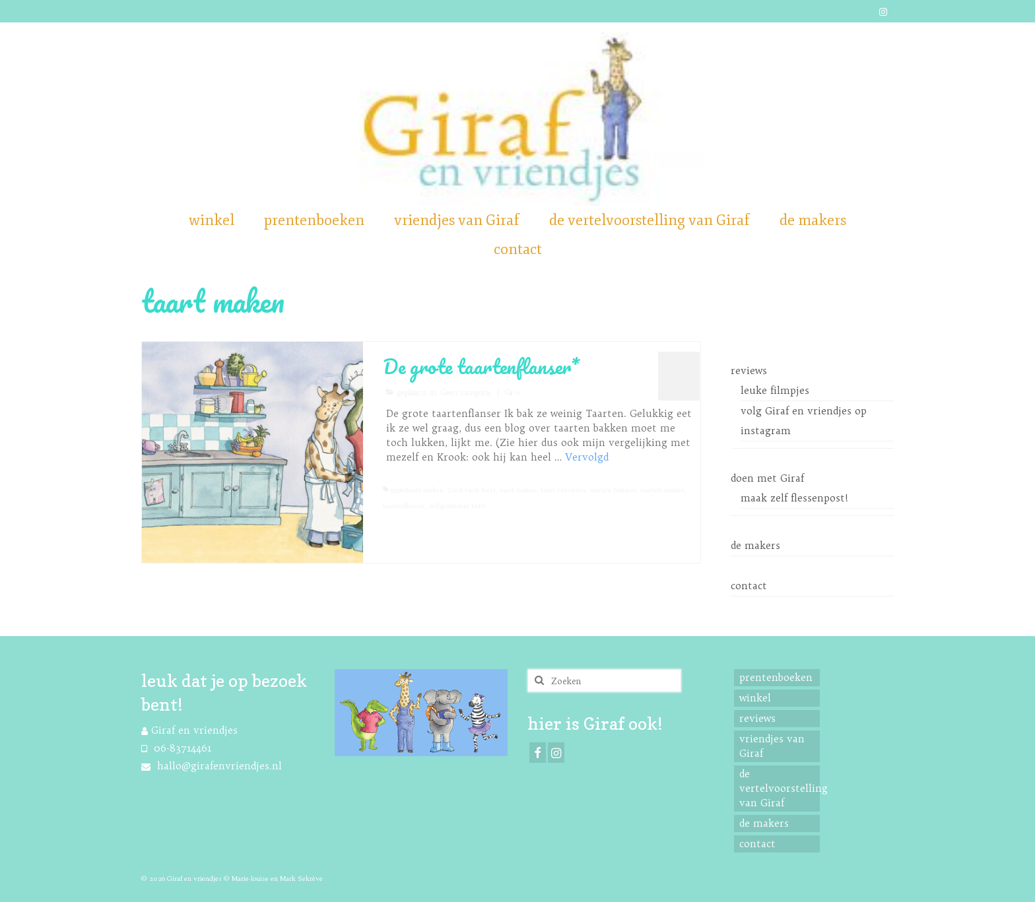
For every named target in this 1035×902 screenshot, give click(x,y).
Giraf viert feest (472, 490)
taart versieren (563, 490)
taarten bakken (612, 490)
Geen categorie (466, 392)
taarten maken (662, 490)
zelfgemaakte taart (457, 505)
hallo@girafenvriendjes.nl (211, 765)
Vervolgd (587, 457)
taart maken (518, 490)
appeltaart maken (417, 490)
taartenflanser (404, 505)
